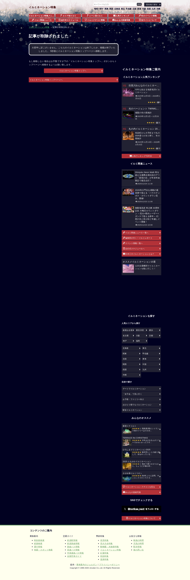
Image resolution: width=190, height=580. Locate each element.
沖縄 (158, 9)
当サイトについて (148, 20)
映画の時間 (138, 540)
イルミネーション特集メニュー (42, 16)
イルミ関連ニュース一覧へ (136, 232)
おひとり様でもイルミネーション (137, 405)
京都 (151, 336)
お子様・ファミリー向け (133, 399)
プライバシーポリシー (109, 564)
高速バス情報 (73, 550)
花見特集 (104, 540)
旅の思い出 (138, 550)
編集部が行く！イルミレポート (137, 238)
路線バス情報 (73, 547)
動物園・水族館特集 (109, 547)
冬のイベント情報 (148, 15)
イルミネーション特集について (140, 518)
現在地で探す (152, 4)
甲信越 (129, 9)
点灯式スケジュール (68, 20)
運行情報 (38, 547)
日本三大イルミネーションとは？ (138, 254)
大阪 (138, 336)
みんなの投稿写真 (121, 20)
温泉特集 (104, 559)
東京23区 (140, 330)
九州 (153, 9)
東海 (139, 9)
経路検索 (38, 543)
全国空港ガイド (74, 556)
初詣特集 (104, 556)
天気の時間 (138, 543)
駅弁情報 (137, 547)
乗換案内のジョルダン (86, 564)
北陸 (134, 9)
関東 (106, 9)
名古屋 (126, 336)
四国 (149, 9)
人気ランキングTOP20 (141, 156)
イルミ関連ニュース (42, 20)
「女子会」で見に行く (132, 394)
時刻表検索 (39, 540)
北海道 (117, 9)
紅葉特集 (104, 553)
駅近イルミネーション (132, 410)
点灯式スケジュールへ (134, 248)
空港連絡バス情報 (75, 553)
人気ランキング (121, 15)
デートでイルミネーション (134, 389)
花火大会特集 (106, 543)
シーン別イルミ (95, 15)
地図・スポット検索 (43, 550)
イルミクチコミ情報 (95, 20)
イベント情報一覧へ (133, 243)
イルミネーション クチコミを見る (139, 487)
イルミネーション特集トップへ (72, 71)
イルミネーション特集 (42, 7)
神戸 (125, 341)
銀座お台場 (127, 330)
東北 (123, 9)
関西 (111, 9)
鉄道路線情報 (73, 543)
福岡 (138, 341)
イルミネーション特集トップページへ (46, 80)
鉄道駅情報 (72, 540)
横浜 (151, 330)
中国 (144, 9)
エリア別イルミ (68, 15)
